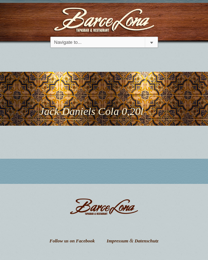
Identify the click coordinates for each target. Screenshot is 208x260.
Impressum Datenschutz (132, 240)
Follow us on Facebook (72, 240)
